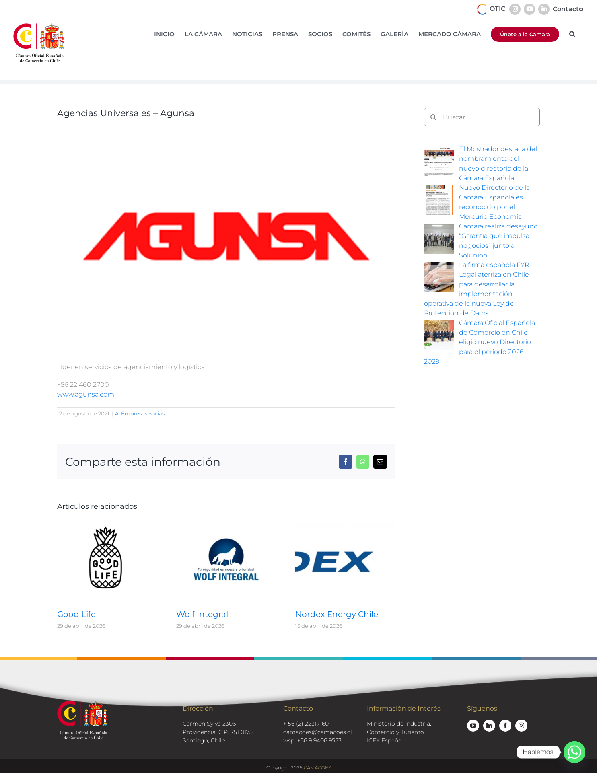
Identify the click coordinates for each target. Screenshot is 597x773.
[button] (572, 34)
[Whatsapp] (574, 752)
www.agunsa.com (85, 394)
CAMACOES (317, 768)
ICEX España (384, 740)
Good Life (76, 614)
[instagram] (521, 726)
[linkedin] (489, 726)
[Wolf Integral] (226, 525)
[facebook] (505, 726)
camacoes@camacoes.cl (317, 732)
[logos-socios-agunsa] (226, 237)
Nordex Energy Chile (336, 614)
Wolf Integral (202, 614)
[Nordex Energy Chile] (345, 525)
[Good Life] (107, 525)
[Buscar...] (482, 117)
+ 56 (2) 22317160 (306, 723)
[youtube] (473, 726)
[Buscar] (433, 117)
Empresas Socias (143, 413)
